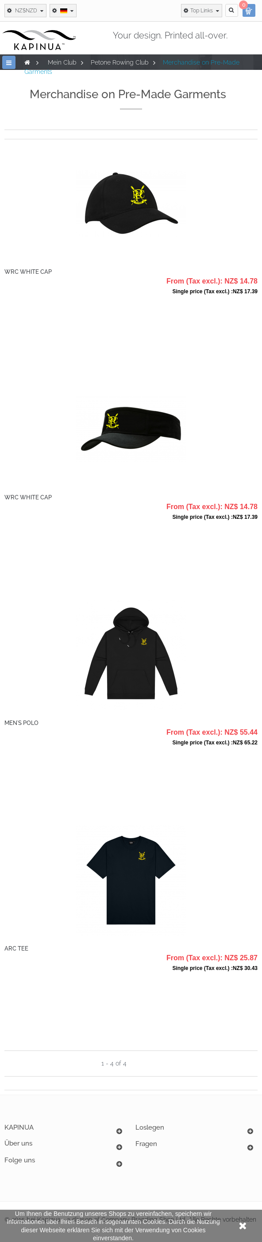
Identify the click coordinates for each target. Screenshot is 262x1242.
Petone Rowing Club (120, 62)
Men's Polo (21, 723)
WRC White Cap (28, 271)
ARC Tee (16, 948)
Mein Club (62, 62)
